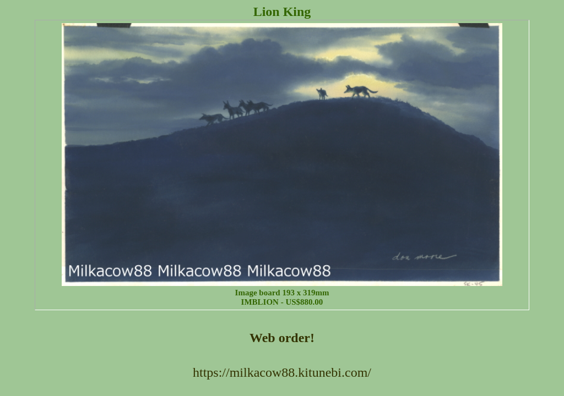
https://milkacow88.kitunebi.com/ (282, 372)
